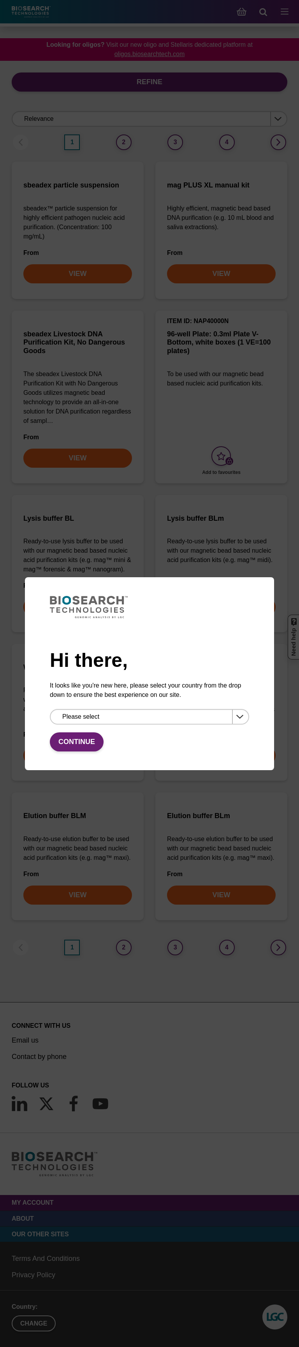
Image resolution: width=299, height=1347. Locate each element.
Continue (76, 742)
